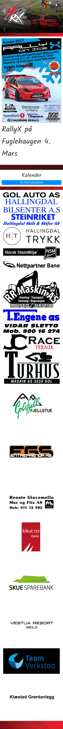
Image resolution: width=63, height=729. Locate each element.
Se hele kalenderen (31, 182)
